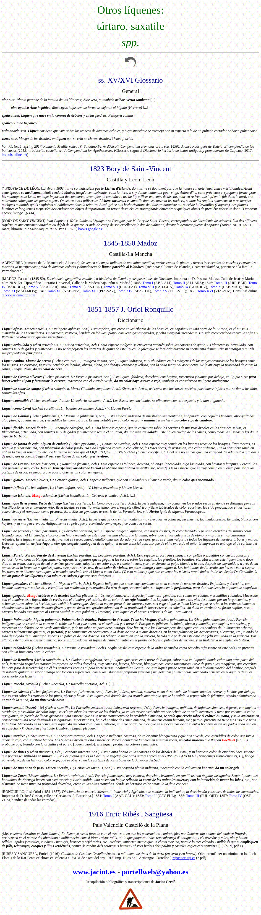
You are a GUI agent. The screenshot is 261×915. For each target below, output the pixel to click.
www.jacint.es (94, 872)
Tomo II (179, 283)
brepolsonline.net (14, 155)
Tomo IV (235, 796)
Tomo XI (8, 291)
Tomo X (215, 287)
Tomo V (33, 287)
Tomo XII (54, 291)
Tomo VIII (146, 287)
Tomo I (147, 283)
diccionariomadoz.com (18, 295)
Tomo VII (111, 287)
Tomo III (220, 283)
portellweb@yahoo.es (155, 872)
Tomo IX (181, 287)
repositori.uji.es (183, 858)
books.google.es (90, 229)
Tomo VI (76, 287)
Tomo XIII (90, 291)
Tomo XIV (125, 291)
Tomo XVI (205, 291)
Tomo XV (160, 291)
